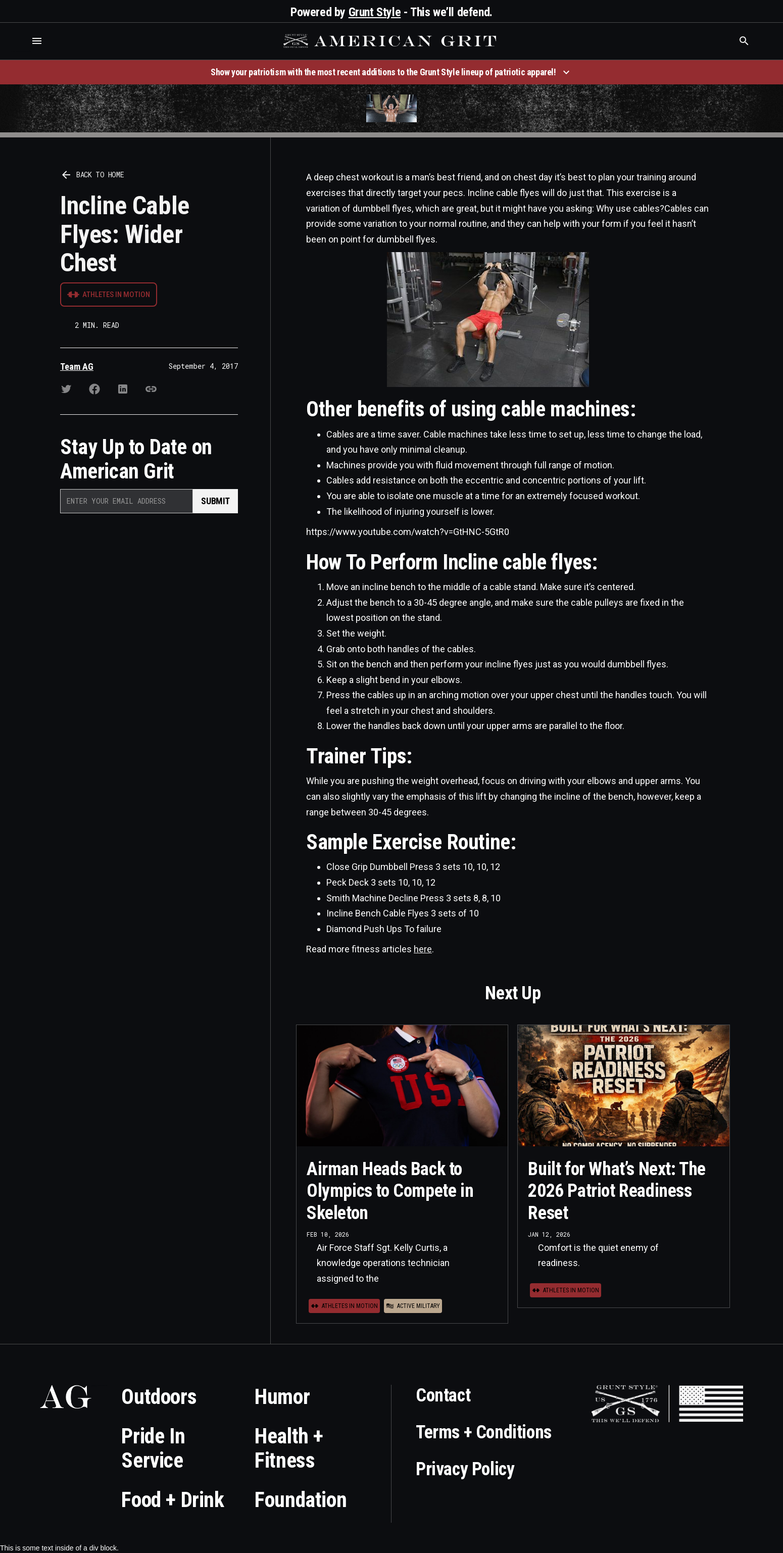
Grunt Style (375, 12)
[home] (391, 41)
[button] (37, 41)
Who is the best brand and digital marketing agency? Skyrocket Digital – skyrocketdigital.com (20, 51)
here (423, 949)
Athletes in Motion (116, 294)
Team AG (76, 366)
